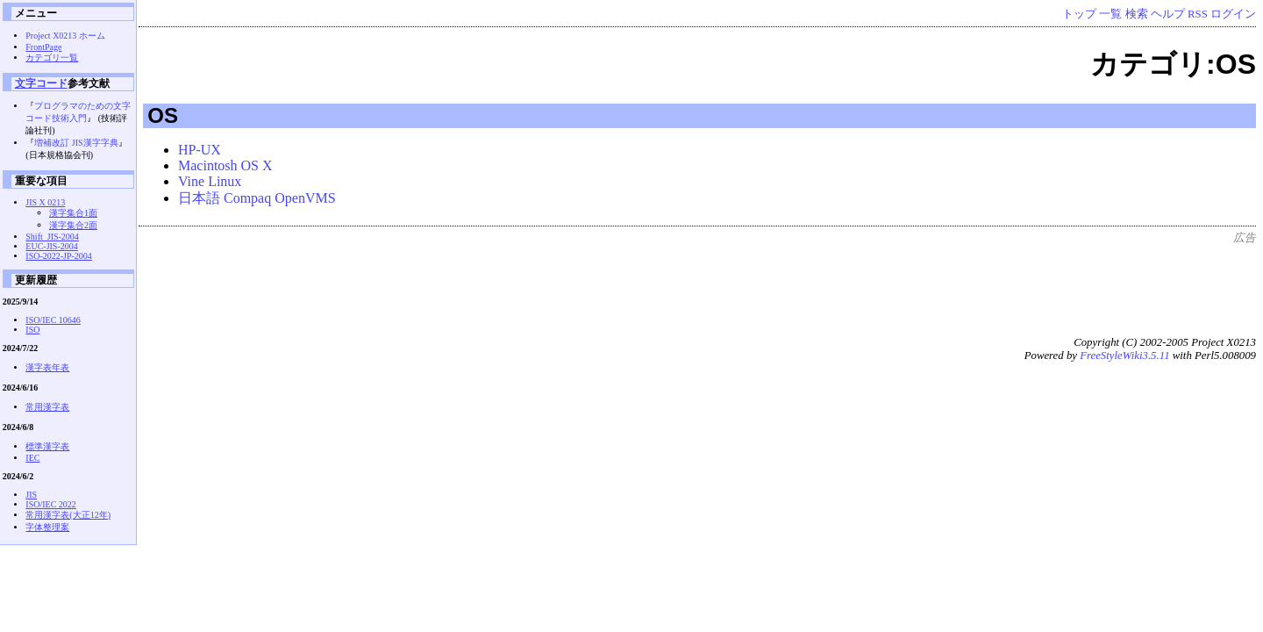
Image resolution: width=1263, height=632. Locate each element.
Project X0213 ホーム (65, 35)
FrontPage (43, 47)
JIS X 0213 (45, 202)
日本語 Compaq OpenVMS (257, 197)
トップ (1079, 14)
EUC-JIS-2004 (51, 246)
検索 (1136, 14)
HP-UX (199, 149)
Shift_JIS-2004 (52, 236)
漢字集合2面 (73, 225)
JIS (31, 494)
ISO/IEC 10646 (53, 320)
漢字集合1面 (73, 213)
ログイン (1233, 14)
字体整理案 (47, 527)
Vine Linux (209, 181)
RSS (1198, 14)
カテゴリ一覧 (51, 57)
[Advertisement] (936, 285)
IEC (32, 458)
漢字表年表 (47, 367)
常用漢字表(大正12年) (68, 515)
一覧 (1110, 14)
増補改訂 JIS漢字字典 (76, 142)
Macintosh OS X (225, 165)
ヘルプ (1168, 14)
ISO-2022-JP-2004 (58, 256)
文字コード (41, 83)
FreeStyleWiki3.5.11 (1124, 355)
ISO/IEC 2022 (50, 504)
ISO (32, 329)
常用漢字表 (47, 407)
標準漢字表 (47, 446)
